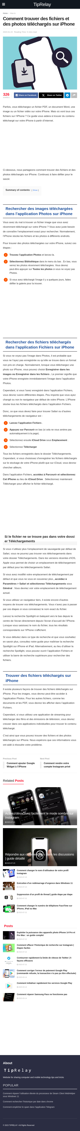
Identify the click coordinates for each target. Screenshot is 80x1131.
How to (13, 13)
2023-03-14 (22, 977)
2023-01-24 (8, 32)
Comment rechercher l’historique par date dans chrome (28, 1101)
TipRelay (42, 4)
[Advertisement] (40, 146)
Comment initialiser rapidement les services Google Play (44, 983)
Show (35, 190)
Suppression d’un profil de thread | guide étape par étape (45, 894)
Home (5, 13)
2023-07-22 (22, 898)
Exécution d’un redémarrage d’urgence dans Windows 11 (45, 883)
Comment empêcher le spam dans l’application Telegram (29, 1107)
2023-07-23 (10, 822)
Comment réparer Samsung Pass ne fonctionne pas (42, 994)
